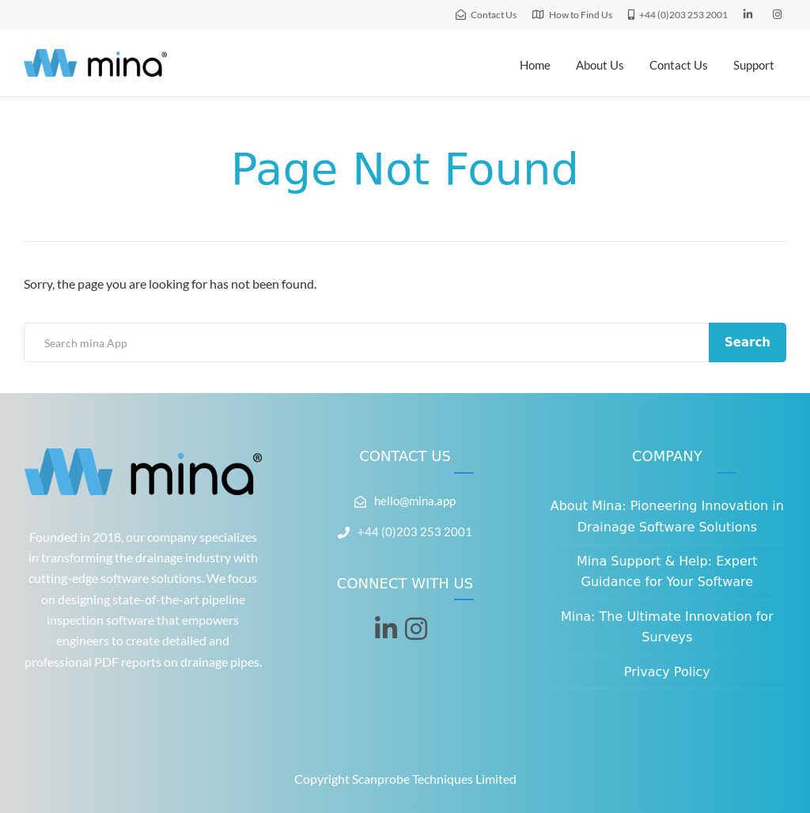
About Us (600, 65)
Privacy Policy (667, 671)
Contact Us (678, 65)
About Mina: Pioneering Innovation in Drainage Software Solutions (667, 516)
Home (535, 65)
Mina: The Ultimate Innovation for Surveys (667, 627)
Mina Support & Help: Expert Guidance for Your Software (667, 571)
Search (747, 342)
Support (753, 65)
